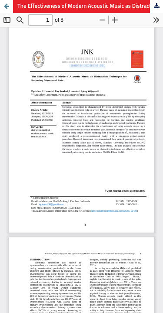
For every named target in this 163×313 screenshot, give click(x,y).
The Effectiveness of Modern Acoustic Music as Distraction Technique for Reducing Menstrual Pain (90, 6)
